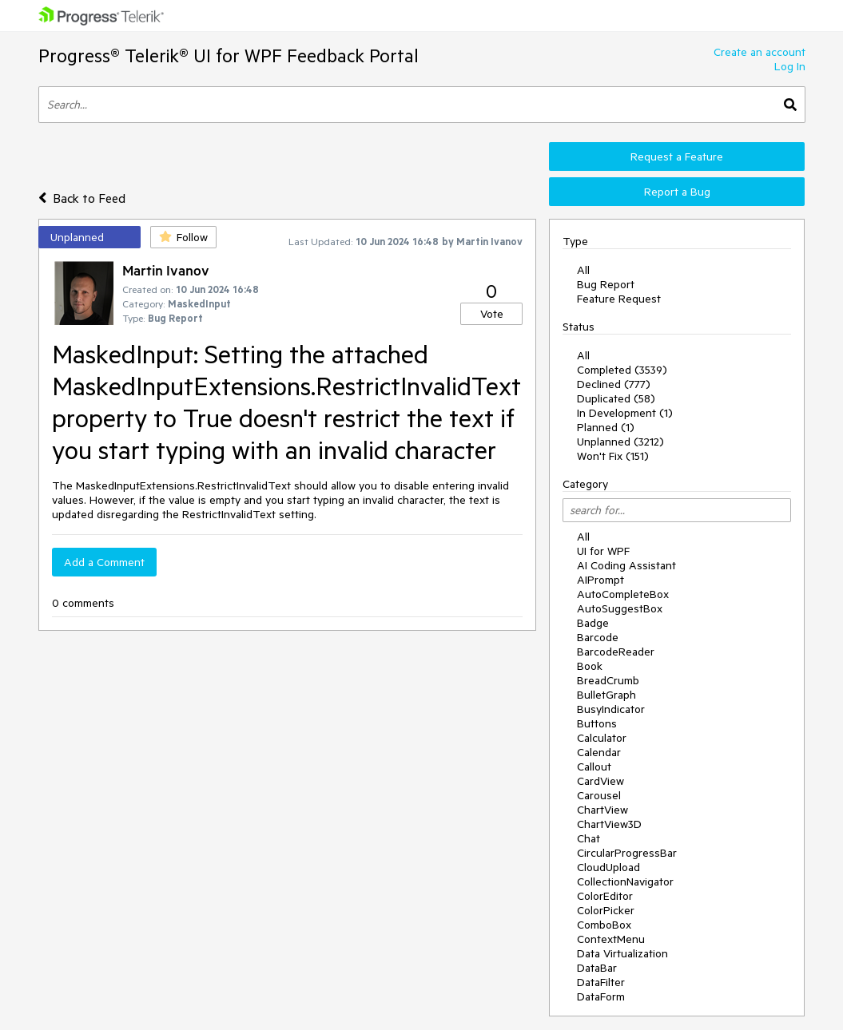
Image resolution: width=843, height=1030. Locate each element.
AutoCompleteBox (623, 594)
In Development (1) (625, 413)
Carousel (599, 795)
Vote (491, 314)
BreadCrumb (608, 680)
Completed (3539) (622, 369)
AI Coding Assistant (626, 565)
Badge (593, 623)
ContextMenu (611, 939)
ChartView (602, 809)
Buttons (597, 723)
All (583, 270)
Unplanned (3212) (620, 441)
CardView (600, 781)
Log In (789, 66)
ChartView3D (609, 824)
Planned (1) (605, 427)
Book (589, 666)
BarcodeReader (615, 651)
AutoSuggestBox (619, 608)
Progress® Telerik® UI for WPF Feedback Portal (228, 55)
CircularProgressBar (627, 853)
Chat (588, 838)
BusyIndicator (611, 709)
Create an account (759, 52)
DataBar (597, 968)
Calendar (599, 752)
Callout (594, 766)
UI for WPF (603, 551)
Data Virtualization (622, 953)
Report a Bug (677, 191)
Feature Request (619, 298)
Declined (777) (613, 384)
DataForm (601, 996)
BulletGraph (606, 694)
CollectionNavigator (625, 881)
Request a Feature (676, 156)
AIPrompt (600, 579)
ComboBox (604, 924)
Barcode (597, 637)
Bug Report (605, 284)
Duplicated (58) (616, 398)
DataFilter (601, 982)
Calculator (601, 738)
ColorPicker (605, 910)
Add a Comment (104, 562)
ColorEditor (605, 896)
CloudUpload (608, 867)
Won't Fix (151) (613, 456)
